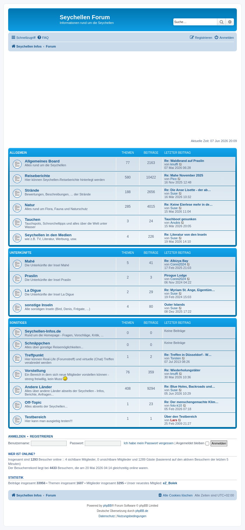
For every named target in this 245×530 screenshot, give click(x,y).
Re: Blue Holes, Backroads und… (189, 386)
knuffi (174, 164)
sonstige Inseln (39, 305)
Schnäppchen (37, 343)
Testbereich (35, 417)
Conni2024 (178, 264)
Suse (174, 193)
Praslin (31, 276)
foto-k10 (176, 405)
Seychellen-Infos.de (43, 331)
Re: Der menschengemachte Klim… (191, 402)
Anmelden (17, 436)
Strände (32, 190)
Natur (30, 205)
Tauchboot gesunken (180, 219)
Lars (173, 420)
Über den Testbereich (180, 416)
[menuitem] (43, 37)
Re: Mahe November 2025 (183, 175)
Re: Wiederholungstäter (182, 370)
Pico (173, 179)
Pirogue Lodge (175, 275)
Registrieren (41, 436)
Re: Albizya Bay (176, 261)
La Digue (33, 290)
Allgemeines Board (42, 161)
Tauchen (32, 219)
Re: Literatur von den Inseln (185, 234)
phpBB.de (141, 510)
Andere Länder (38, 387)
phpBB (107, 505)
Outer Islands (174, 304)
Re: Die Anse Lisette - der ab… (187, 190)
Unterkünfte (20, 252)
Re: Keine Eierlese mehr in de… (188, 204)
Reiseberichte (37, 176)
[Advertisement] (126, 95)
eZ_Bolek (170, 483)
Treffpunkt (34, 355)
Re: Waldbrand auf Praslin (184, 160)
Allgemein (18, 152)
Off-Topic (33, 402)
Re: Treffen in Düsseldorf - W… (187, 354)
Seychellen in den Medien (48, 235)
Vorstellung (35, 370)
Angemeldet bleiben (192, 443)
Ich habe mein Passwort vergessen (149, 443)
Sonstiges (18, 322)
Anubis (175, 222)
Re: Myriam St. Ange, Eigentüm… (189, 290)
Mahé (30, 261)
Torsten (175, 358)
